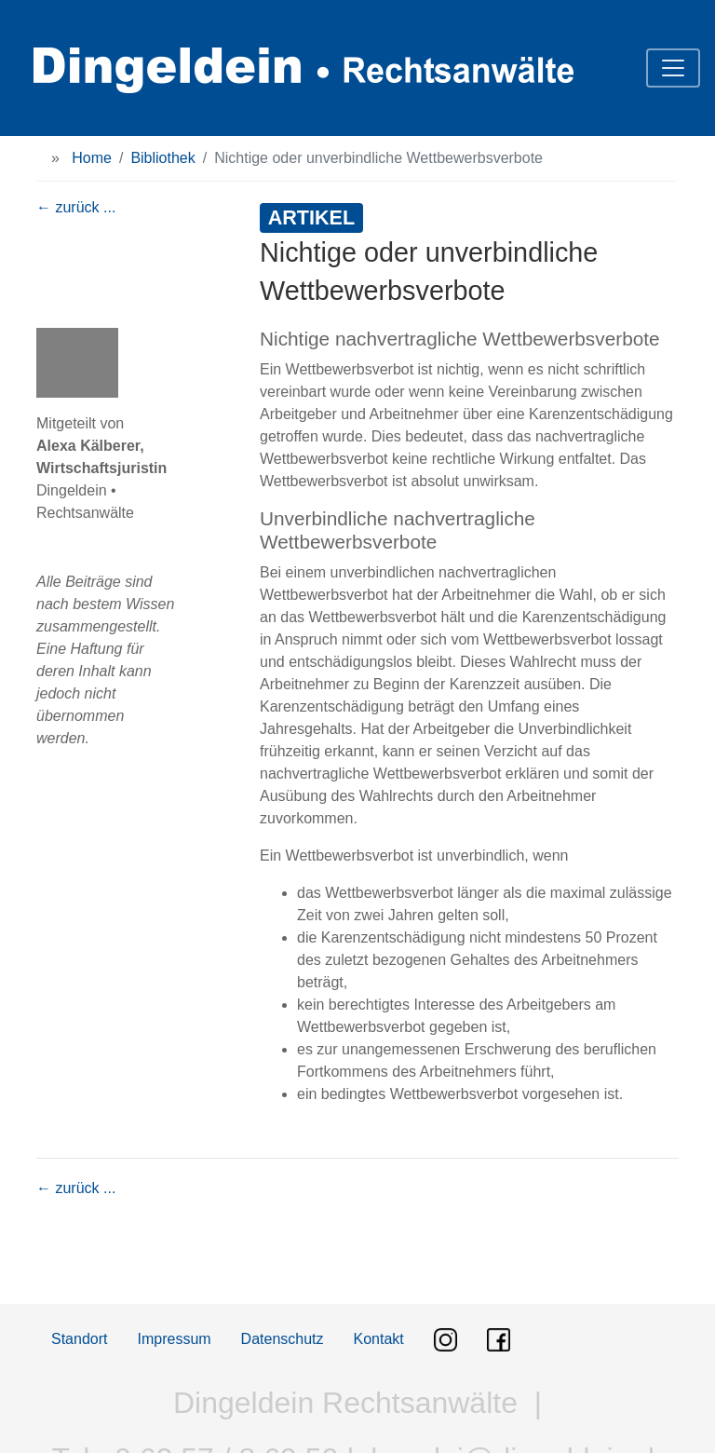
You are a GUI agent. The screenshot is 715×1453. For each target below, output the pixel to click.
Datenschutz (282, 1339)
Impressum (173, 1339)
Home (92, 158)
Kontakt (379, 1339)
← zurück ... (75, 207)
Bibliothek (162, 158)
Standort (79, 1339)
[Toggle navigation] (673, 68)
